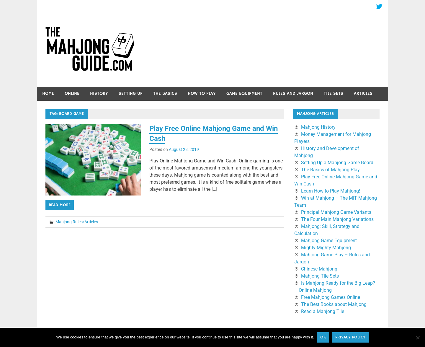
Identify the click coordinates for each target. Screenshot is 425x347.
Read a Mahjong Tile (322, 311)
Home (48, 93)
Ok (323, 337)
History (99, 93)
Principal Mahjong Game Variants (336, 212)
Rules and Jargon (293, 93)
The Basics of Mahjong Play (330, 169)
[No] (418, 338)
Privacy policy (350, 337)
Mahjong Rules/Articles (76, 221)
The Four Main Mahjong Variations (337, 219)
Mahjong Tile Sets (320, 276)
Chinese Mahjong (319, 269)
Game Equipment (244, 93)
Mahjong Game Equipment (329, 240)
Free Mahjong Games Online (330, 297)
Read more (60, 205)
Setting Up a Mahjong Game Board (337, 162)
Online (72, 93)
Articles (363, 93)
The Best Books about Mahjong (334, 304)
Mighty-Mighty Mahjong (326, 247)
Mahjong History (318, 127)
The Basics (165, 93)
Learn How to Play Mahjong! (330, 191)
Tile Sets (333, 93)
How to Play (202, 93)
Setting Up (131, 93)
